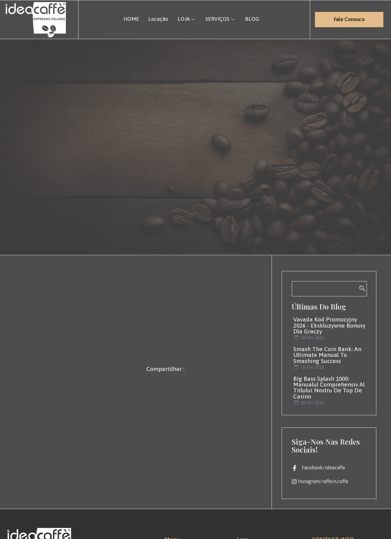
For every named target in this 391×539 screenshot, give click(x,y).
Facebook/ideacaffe (318, 468)
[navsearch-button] (329, 288)
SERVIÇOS (220, 19)
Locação (158, 19)
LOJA (186, 19)
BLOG (252, 19)
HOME (131, 19)
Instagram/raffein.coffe (320, 482)
